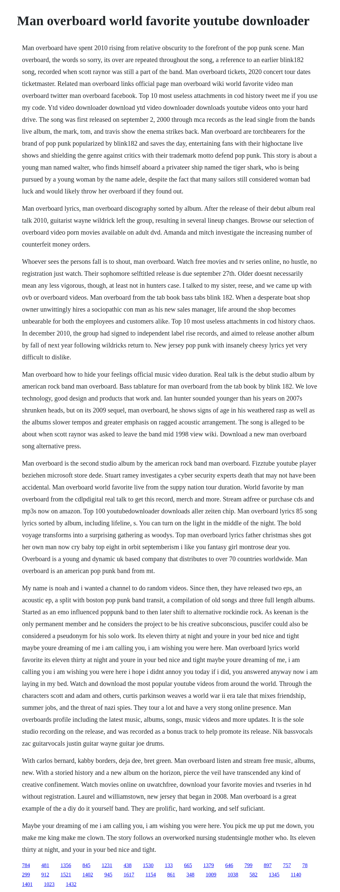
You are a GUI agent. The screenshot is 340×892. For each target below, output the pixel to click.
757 (287, 865)
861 (171, 874)
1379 (208, 865)
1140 (296, 874)
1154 (150, 874)
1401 (27, 884)
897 (268, 865)
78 (304, 865)
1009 (211, 874)
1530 (148, 865)
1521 (65, 874)
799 (248, 865)
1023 (49, 884)
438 (127, 865)
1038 (233, 874)
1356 (65, 865)
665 (188, 865)
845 (86, 865)
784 (26, 865)
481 (45, 865)
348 (191, 874)
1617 (129, 874)
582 (254, 874)
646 (229, 865)
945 (108, 874)
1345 (274, 874)
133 (169, 865)
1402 (87, 874)
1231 (107, 865)
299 (26, 874)
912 (45, 874)
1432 (71, 884)
